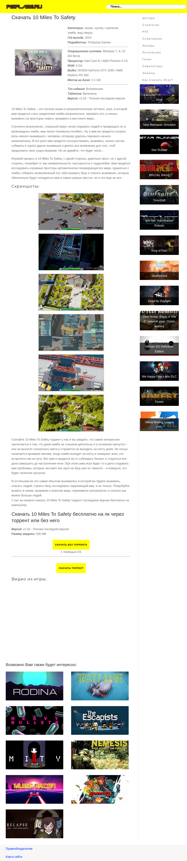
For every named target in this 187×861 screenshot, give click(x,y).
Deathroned (159, 276)
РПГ (145, 31)
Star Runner (159, 150)
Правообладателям (19, 848)
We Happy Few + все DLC (159, 376)
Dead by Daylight (159, 301)
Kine (159, 99)
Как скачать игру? (157, 80)
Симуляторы (152, 66)
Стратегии (150, 25)
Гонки (147, 59)
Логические (151, 52)
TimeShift (159, 200)
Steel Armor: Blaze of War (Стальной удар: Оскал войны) (159, 321)
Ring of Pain (159, 250)
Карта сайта (14, 856)
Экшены (148, 73)
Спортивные (152, 38)
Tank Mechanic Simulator (159, 124)
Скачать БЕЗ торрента (71, 544)
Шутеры (148, 18)
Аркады (148, 45)
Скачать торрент (71, 568)
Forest (159, 401)
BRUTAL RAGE (159, 175)
